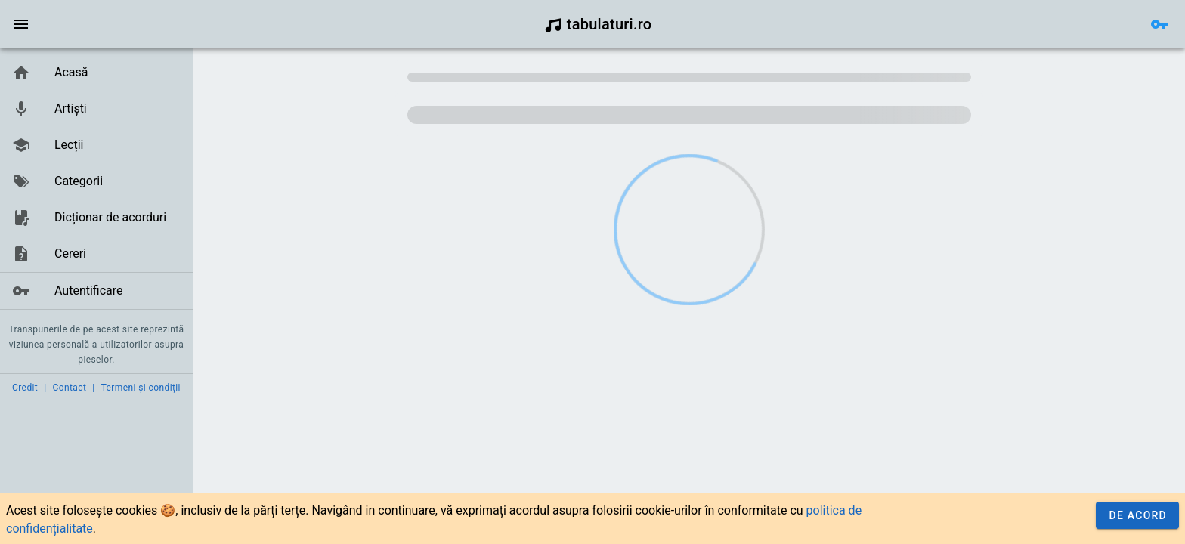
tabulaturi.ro (598, 24)
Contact (70, 387)
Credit (25, 387)
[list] (96, 182)
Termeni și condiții (141, 387)
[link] (96, 72)
